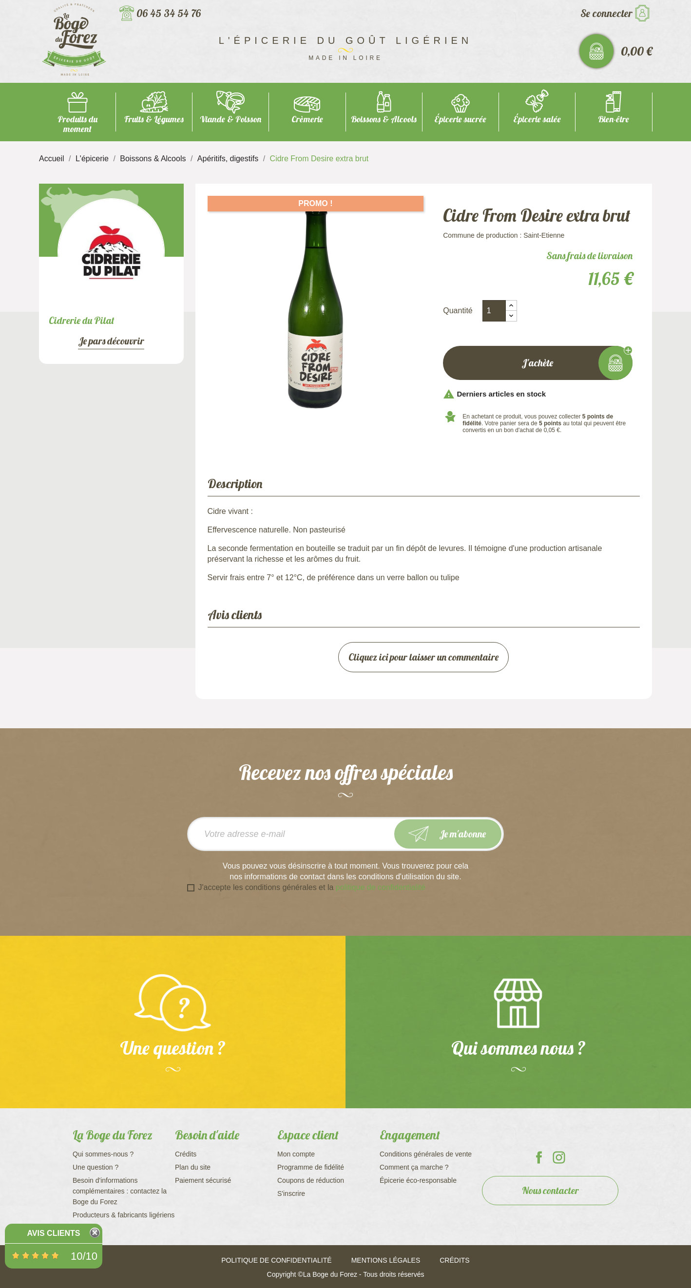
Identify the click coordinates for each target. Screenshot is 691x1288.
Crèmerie (307, 119)
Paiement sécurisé (203, 1180)
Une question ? (95, 1167)
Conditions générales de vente (426, 1154)
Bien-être (613, 119)
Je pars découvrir (111, 341)
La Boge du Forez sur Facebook (539, 1157)
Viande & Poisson (230, 119)
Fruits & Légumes (154, 119)
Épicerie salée (537, 119)
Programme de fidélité (310, 1167)
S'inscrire (291, 1193)
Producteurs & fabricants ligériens (123, 1215)
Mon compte (296, 1154)
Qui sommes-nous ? (103, 1154)
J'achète (538, 363)
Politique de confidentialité (276, 1260)
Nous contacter (550, 1190)
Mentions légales (386, 1260)
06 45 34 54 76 (168, 13)
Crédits (185, 1154)
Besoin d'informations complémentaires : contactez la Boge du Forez (120, 1191)
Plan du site (193, 1167)
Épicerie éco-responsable (418, 1180)
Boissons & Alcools (384, 119)
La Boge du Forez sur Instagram (559, 1157)
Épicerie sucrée (460, 119)
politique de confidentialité (380, 887)
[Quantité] (494, 311)
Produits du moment (77, 124)
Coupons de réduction (310, 1180)
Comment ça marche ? (414, 1167)
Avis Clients (53, 1233)
